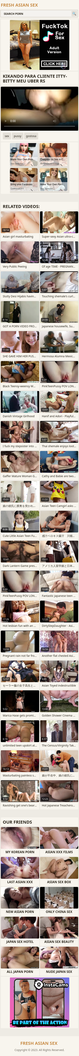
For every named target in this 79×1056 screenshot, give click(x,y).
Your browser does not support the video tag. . (39, 109)
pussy (17, 136)
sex (7, 136)
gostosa (31, 136)
